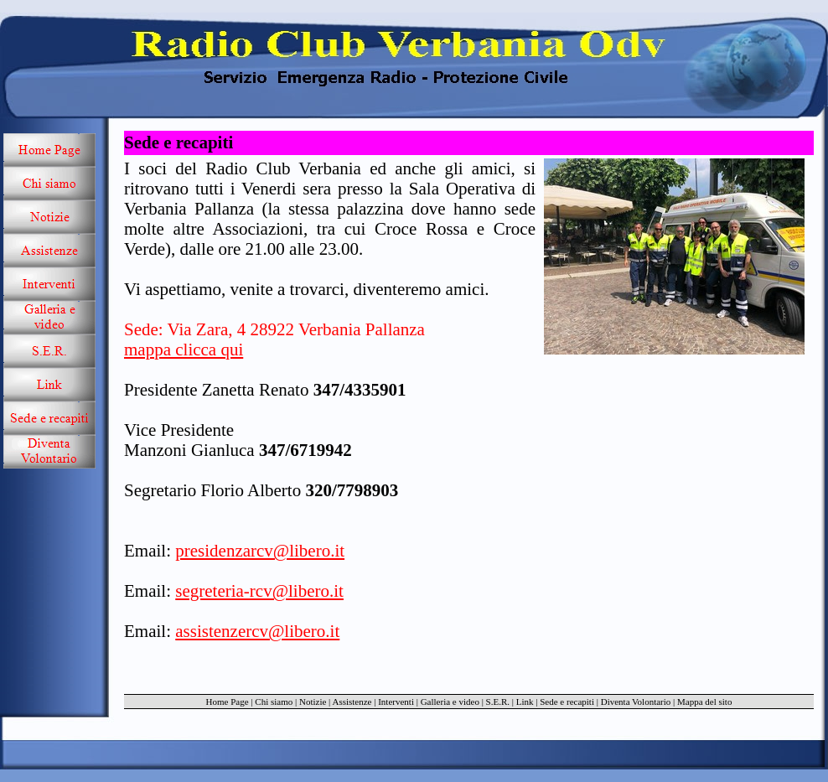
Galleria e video (450, 702)
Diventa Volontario (636, 702)
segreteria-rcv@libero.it (259, 591)
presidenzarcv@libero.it (259, 551)
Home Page (227, 702)
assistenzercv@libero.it (257, 631)
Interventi (396, 702)
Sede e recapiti (567, 702)
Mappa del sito (704, 702)
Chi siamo (273, 702)
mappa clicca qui (183, 349)
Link (525, 702)
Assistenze (351, 702)
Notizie (312, 702)
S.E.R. (498, 702)
